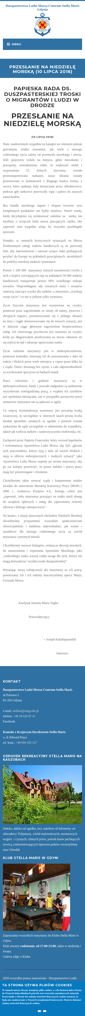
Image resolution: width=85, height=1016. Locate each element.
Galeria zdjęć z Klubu (16, 956)
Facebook (9, 721)
